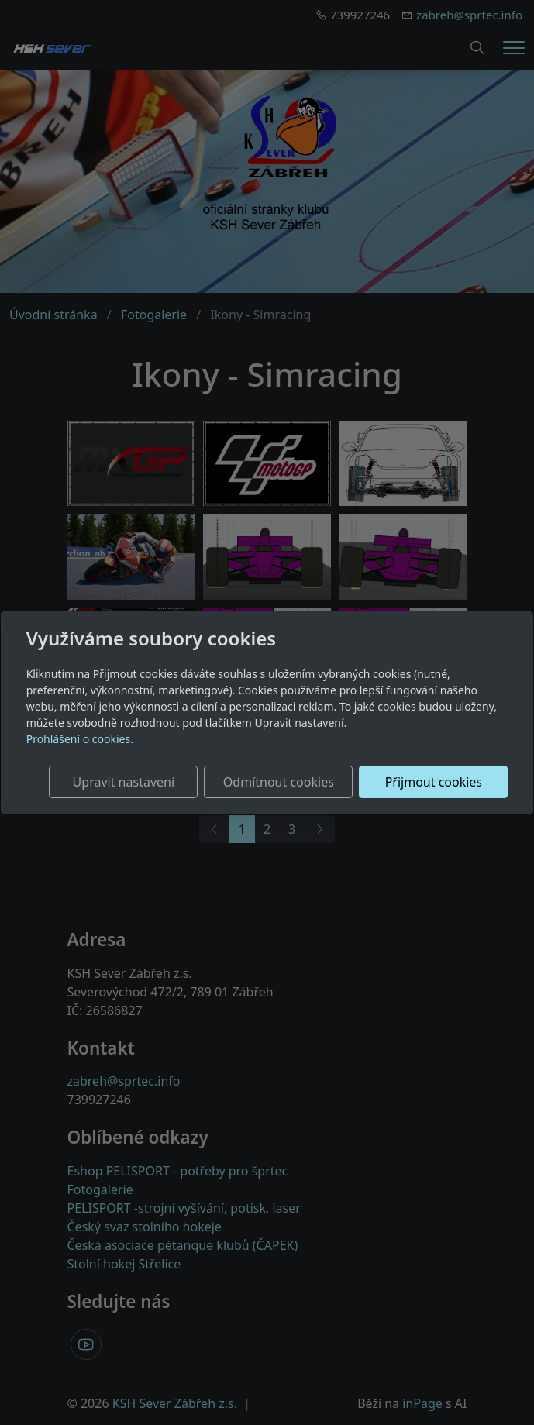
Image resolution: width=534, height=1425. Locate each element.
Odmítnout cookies (278, 781)
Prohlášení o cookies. (79, 738)
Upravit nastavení (123, 781)
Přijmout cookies (433, 781)
